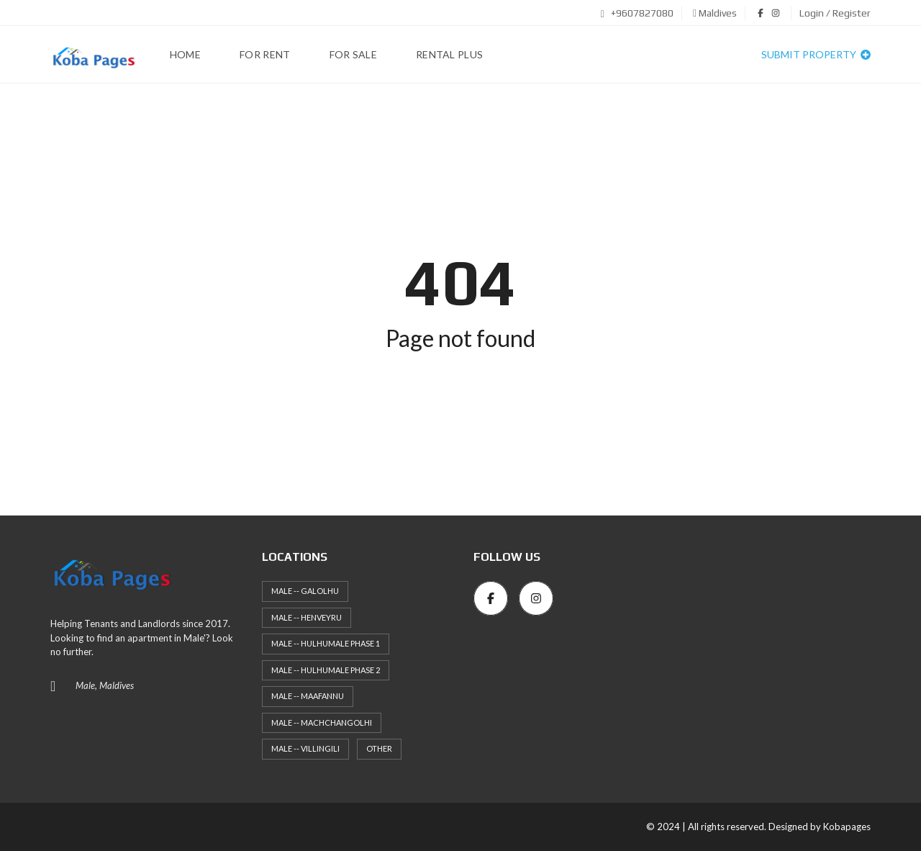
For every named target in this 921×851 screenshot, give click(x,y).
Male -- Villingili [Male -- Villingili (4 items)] (305, 748)
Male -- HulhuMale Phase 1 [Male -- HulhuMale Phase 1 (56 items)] (325, 643)
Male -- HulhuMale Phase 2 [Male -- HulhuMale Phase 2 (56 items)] (325, 670)
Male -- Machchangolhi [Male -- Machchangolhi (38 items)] (321, 722)
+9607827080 (637, 13)
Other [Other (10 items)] (379, 748)
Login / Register (835, 13)
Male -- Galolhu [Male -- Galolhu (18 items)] (305, 590)
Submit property (816, 54)
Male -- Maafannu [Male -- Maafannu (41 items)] (307, 696)
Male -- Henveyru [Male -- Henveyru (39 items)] (306, 617)
